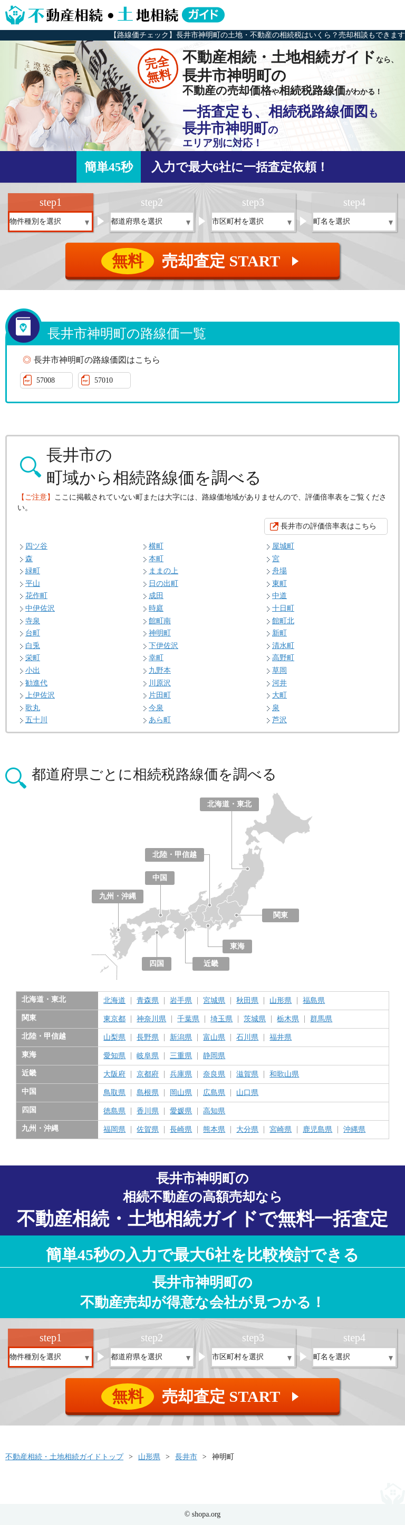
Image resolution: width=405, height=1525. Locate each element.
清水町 (283, 646)
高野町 (283, 658)
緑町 (32, 571)
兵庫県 (181, 1074)
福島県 (314, 1000)
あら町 (160, 720)
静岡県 (214, 1056)
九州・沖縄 (117, 896)
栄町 (32, 658)
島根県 (148, 1093)
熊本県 (214, 1129)
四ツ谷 (36, 546)
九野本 (160, 670)
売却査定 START (203, 261)
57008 (45, 380)
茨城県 (255, 1019)
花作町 (36, 596)
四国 (156, 964)
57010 (103, 380)
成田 (156, 596)
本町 (156, 559)
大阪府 (114, 1074)
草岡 (279, 670)
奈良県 (214, 1074)
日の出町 (163, 583)
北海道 (114, 1000)
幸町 (156, 658)
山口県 (247, 1093)
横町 (156, 546)
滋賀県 (247, 1074)
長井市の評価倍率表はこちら (329, 526)
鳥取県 (114, 1093)
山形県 (280, 1000)
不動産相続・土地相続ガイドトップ (64, 1457)
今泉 (156, 708)
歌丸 (32, 708)
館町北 (283, 621)
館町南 (160, 621)
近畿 (211, 964)
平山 (32, 583)
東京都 (114, 1019)
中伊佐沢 (40, 608)
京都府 (148, 1074)
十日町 (283, 608)
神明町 (160, 633)
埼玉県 (221, 1019)
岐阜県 (148, 1056)
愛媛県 (181, 1111)
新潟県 (181, 1037)
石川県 (247, 1037)
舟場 (279, 571)
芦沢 (279, 720)
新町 (279, 633)
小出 (32, 670)
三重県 (181, 1056)
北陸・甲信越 (174, 855)
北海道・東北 (229, 804)
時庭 (156, 608)
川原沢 (160, 683)
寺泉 (32, 621)
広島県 (214, 1093)
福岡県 (114, 1129)
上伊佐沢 (40, 695)
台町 (32, 633)
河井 (279, 683)
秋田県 (247, 1000)
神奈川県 (151, 1019)
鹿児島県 (317, 1129)
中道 (279, 596)
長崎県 (181, 1129)
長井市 (186, 1457)
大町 (279, 695)
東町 (279, 583)
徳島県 (114, 1111)
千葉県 (188, 1019)
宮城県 (214, 1000)
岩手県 (181, 1000)
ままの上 (163, 571)
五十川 (36, 720)
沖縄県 (354, 1129)
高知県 (214, 1111)
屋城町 (283, 546)
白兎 (32, 646)
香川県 (148, 1111)
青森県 (148, 1000)
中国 (159, 878)
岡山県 (181, 1093)
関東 (280, 915)
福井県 (280, 1037)
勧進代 (36, 683)
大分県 (247, 1129)
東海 (237, 946)
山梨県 (114, 1037)
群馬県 (321, 1019)
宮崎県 (280, 1129)
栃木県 (288, 1019)
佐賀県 (148, 1129)
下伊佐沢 (163, 646)
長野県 (148, 1037)
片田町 (160, 695)
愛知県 (114, 1056)
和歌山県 (284, 1074)
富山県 (214, 1037)
